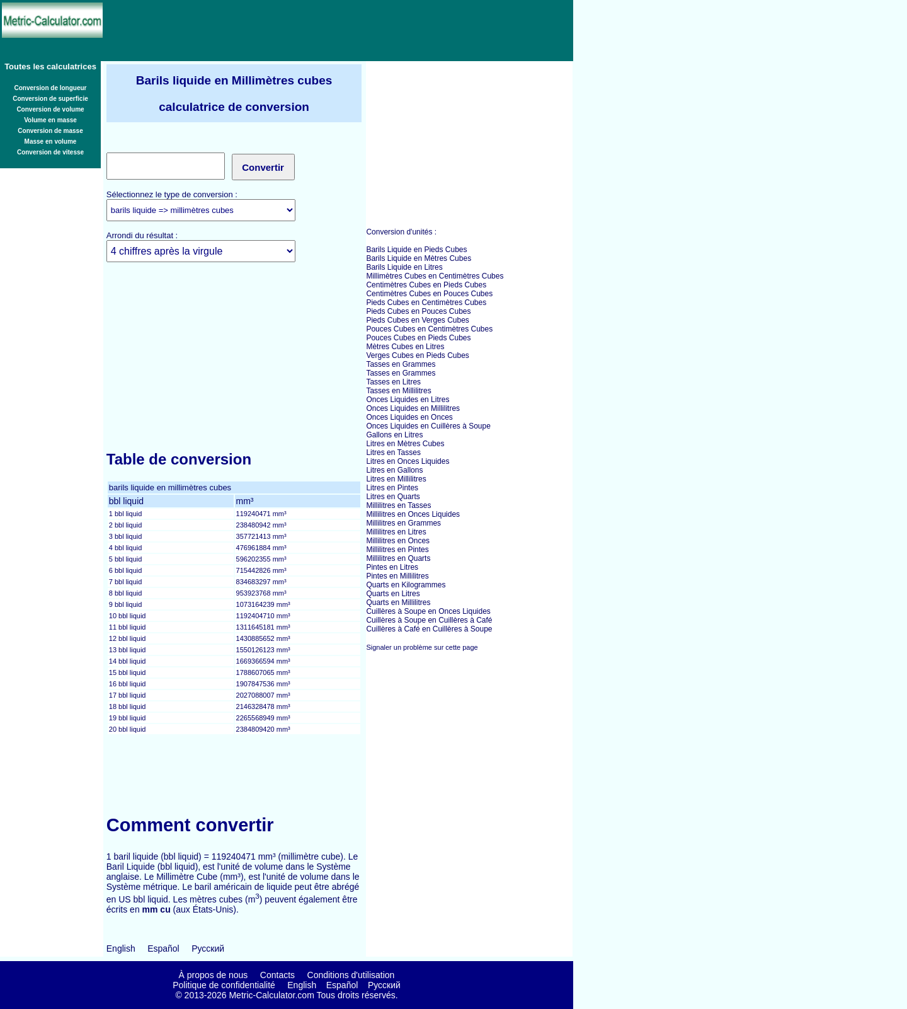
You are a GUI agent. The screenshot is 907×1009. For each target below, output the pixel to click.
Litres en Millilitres (396, 479)
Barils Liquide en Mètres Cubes (418, 258)
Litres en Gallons (394, 470)
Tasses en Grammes (400, 364)
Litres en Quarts (392, 496)
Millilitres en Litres (396, 532)
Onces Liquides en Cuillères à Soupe (428, 426)
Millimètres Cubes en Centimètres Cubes (434, 276)
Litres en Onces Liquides (407, 461)
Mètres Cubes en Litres (405, 346)
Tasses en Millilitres (398, 390)
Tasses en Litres (393, 382)
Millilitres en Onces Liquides (413, 514)
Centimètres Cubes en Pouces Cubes (429, 293)
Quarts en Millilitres (398, 602)
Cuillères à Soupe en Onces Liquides (428, 611)
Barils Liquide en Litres (404, 267)
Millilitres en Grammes (403, 523)
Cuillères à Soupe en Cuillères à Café (429, 620)
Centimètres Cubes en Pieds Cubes (426, 284)
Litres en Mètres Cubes (405, 443)
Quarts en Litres (392, 593)
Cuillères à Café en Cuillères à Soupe (429, 629)
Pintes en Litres (392, 567)
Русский (207, 948)
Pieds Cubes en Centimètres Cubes (426, 302)
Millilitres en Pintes (397, 549)
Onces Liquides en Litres (407, 399)
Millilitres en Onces (398, 540)
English (120, 948)
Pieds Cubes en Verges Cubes (417, 320)
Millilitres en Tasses (398, 505)
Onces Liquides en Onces (409, 417)
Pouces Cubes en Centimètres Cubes (429, 329)
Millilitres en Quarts (398, 558)
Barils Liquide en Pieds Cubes (416, 249)
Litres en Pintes (392, 487)
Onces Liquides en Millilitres (413, 408)
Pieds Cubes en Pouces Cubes (418, 311)
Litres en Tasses (393, 452)
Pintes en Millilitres (397, 576)
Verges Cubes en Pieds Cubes (417, 355)
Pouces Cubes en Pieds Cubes (418, 337)
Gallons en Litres (394, 434)
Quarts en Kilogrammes (405, 584)
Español (163, 948)
